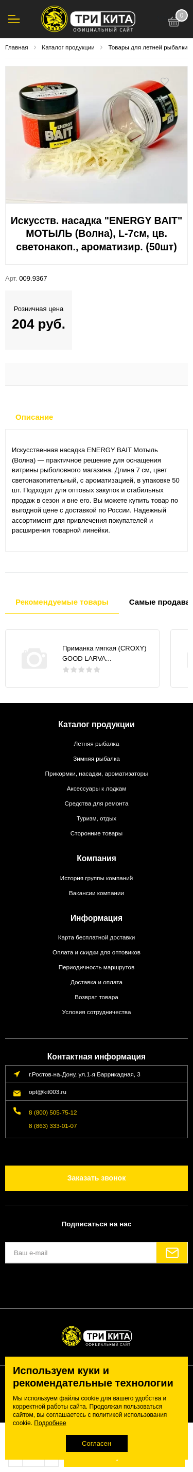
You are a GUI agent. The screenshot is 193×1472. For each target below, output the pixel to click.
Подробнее (50, 1423)
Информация (96, 918)
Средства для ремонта (97, 803)
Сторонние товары (97, 833)
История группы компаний (96, 878)
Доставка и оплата (96, 982)
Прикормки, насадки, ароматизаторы (96, 773)
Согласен (96, 1443)
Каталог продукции (96, 724)
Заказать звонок (96, 1178)
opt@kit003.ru (47, 1091)
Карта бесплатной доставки (96, 937)
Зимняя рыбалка (96, 758)
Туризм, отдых (96, 818)
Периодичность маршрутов (97, 967)
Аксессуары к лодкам (97, 788)
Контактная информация (96, 1056)
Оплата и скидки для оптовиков (96, 952)
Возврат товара (96, 997)
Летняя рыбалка (96, 743)
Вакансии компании (96, 892)
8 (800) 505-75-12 (53, 1112)
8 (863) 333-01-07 (53, 1125)
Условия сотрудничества (96, 1011)
